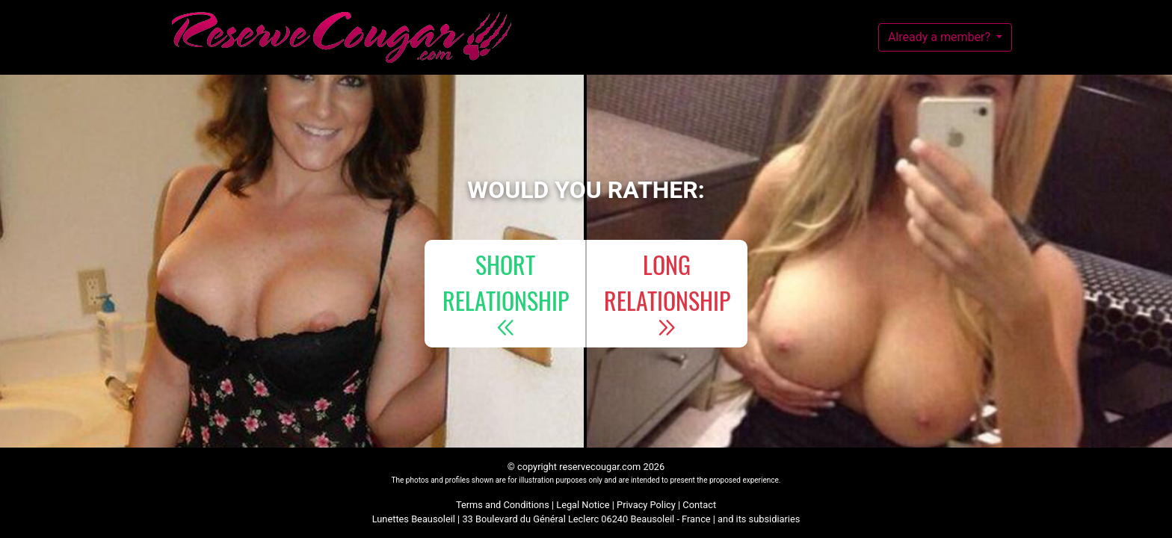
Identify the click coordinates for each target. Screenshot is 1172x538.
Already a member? (940, 37)
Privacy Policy (646, 504)
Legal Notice (582, 504)
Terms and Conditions (502, 504)
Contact (699, 504)
